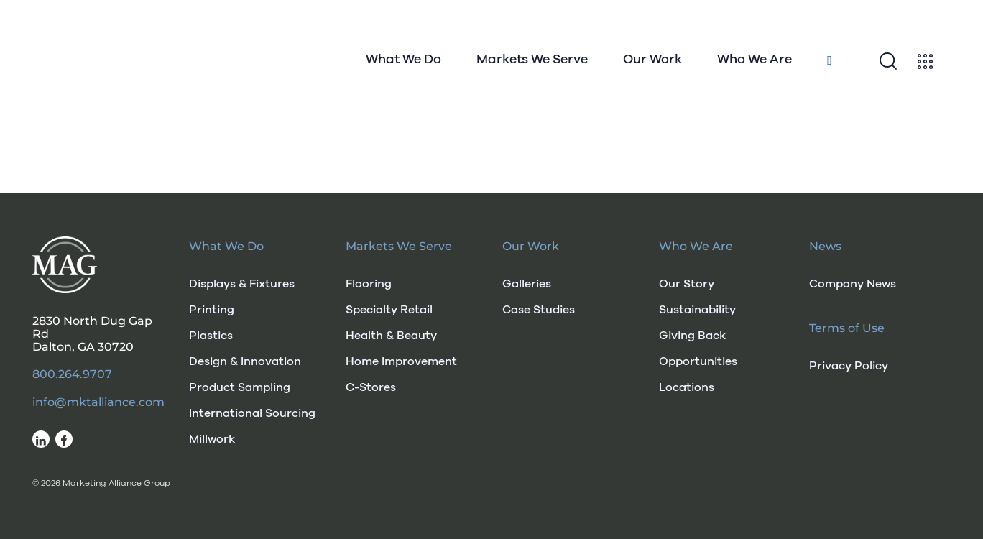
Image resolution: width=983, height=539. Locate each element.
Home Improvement (401, 361)
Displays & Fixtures (242, 284)
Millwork (212, 439)
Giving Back (692, 335)
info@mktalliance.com (98, 402)
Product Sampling (239, 387)
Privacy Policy (848, 366)
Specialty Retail (389, 309)
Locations (686, 387)
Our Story (686, 284)
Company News (852, 284)
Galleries (526, 284)
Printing (211, 309)
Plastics (211, 335)
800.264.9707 (72, 374)
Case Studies (538, 309)
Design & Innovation (245, 361)
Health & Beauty (391, 335)
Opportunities (698, 361)
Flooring (369, 284)
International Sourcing (252, 413)
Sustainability (697, 309)
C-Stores (371, 387)
